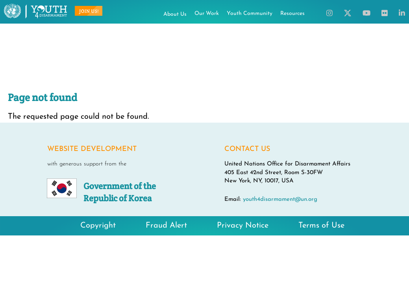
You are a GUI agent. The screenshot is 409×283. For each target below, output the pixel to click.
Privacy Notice (242, 226)
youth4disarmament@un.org (280, 199)
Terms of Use (321, 226)
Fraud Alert (166, 226)
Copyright (98, 226)
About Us (175, 14)
